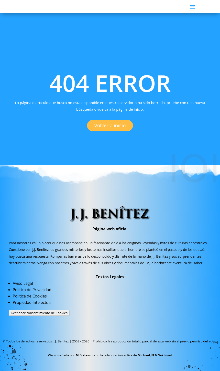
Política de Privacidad (32, 289)
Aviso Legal (23, 283)
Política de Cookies (30, 296)
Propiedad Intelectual (32, 302)
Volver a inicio (110, 125)
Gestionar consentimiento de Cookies (39, 313)
